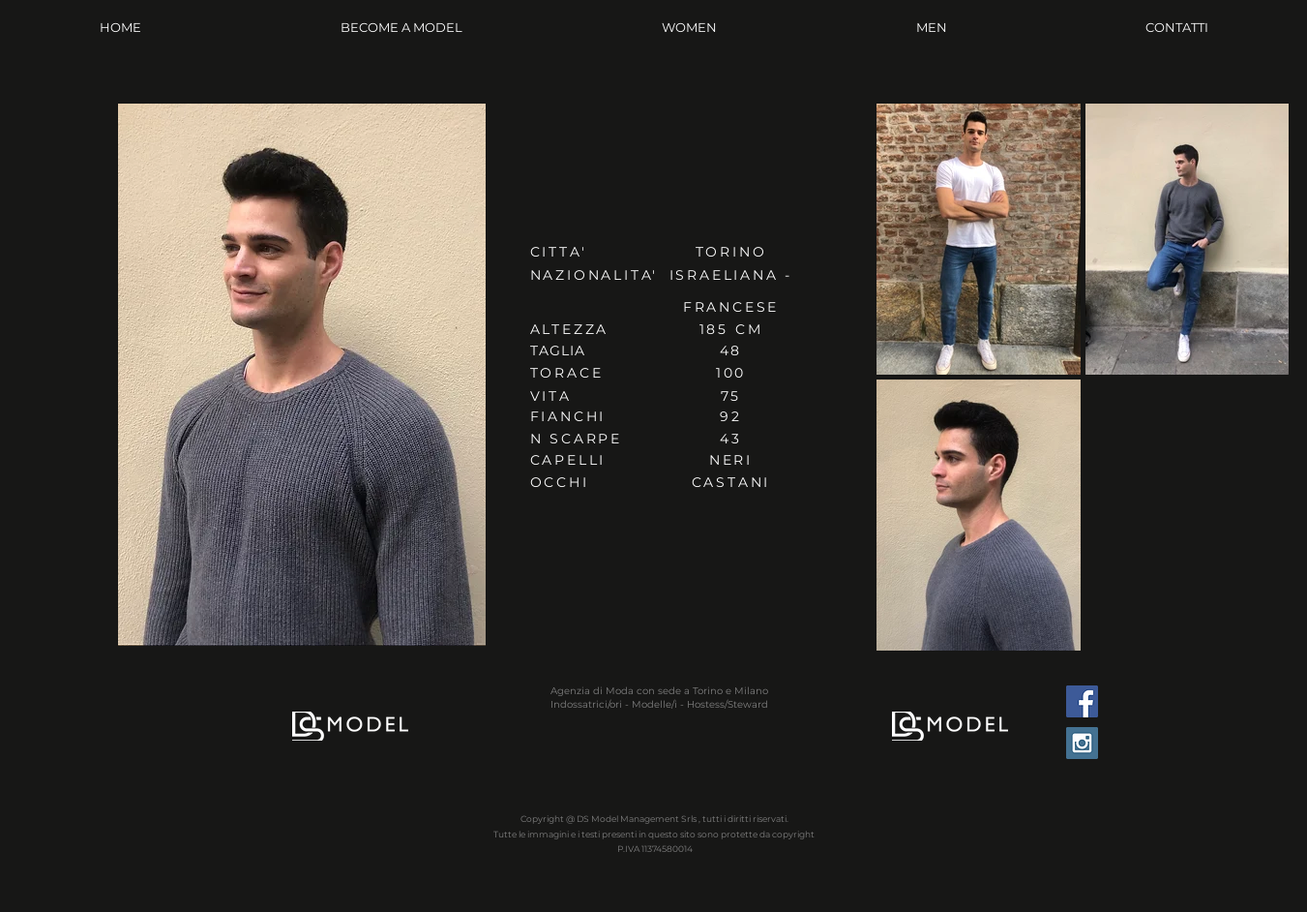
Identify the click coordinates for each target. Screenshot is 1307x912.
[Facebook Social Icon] (1082, 701)
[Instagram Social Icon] (1082, 743)
